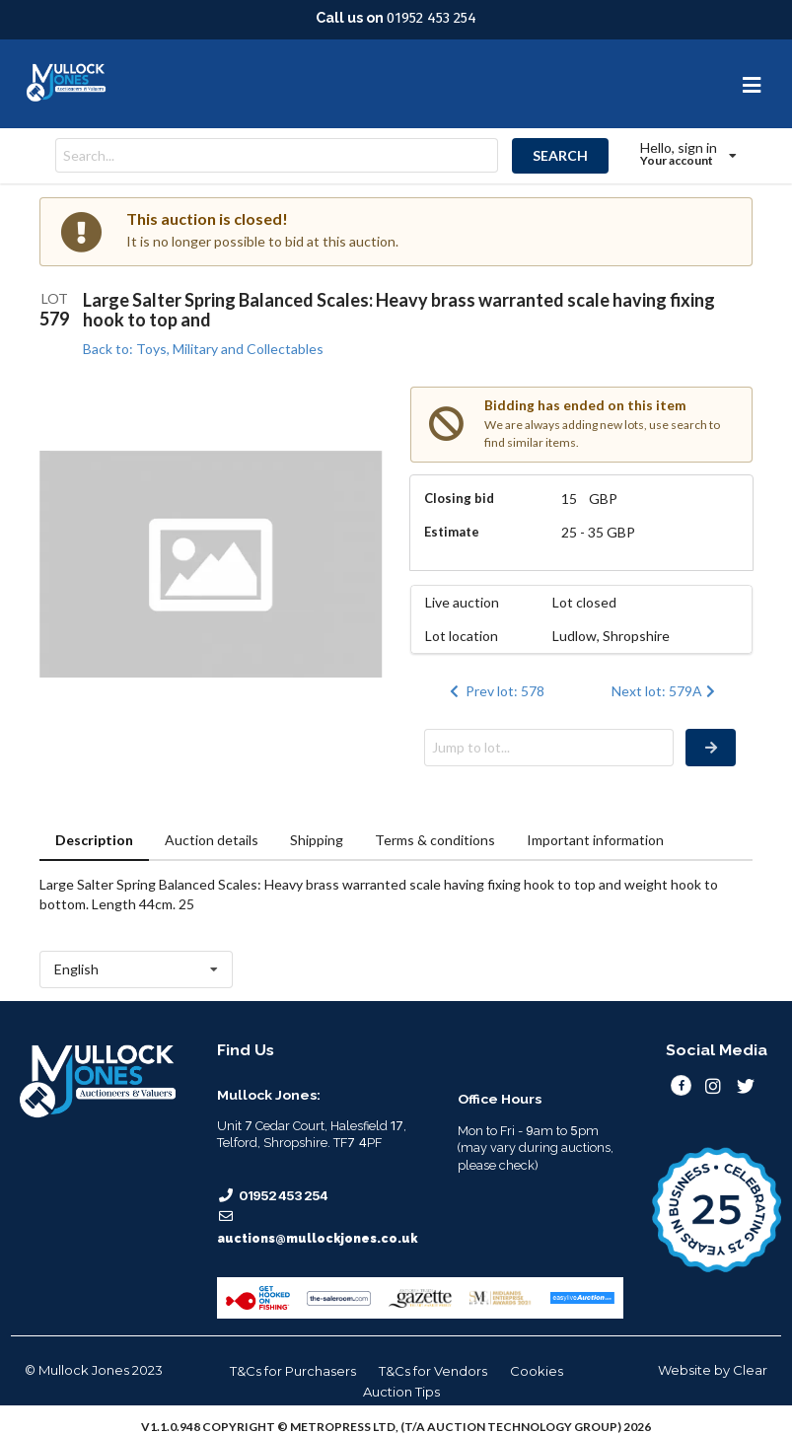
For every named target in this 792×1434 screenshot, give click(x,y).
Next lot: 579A (665, 690)
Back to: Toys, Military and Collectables (203, 348)
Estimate (451, 531)
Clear (750, 1370)
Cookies (536, 1371)
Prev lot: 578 (495, 690)
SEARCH (560, 155)
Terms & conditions (435, 839)
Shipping (316, 839)
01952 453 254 (431, 18)
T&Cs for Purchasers (293, 1371)
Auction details (211, 839)
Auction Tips (401, 1391)
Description (94, 839)
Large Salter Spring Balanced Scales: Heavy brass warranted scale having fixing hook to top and (399, 309)
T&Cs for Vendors (433, 1371)
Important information (595, 839)
